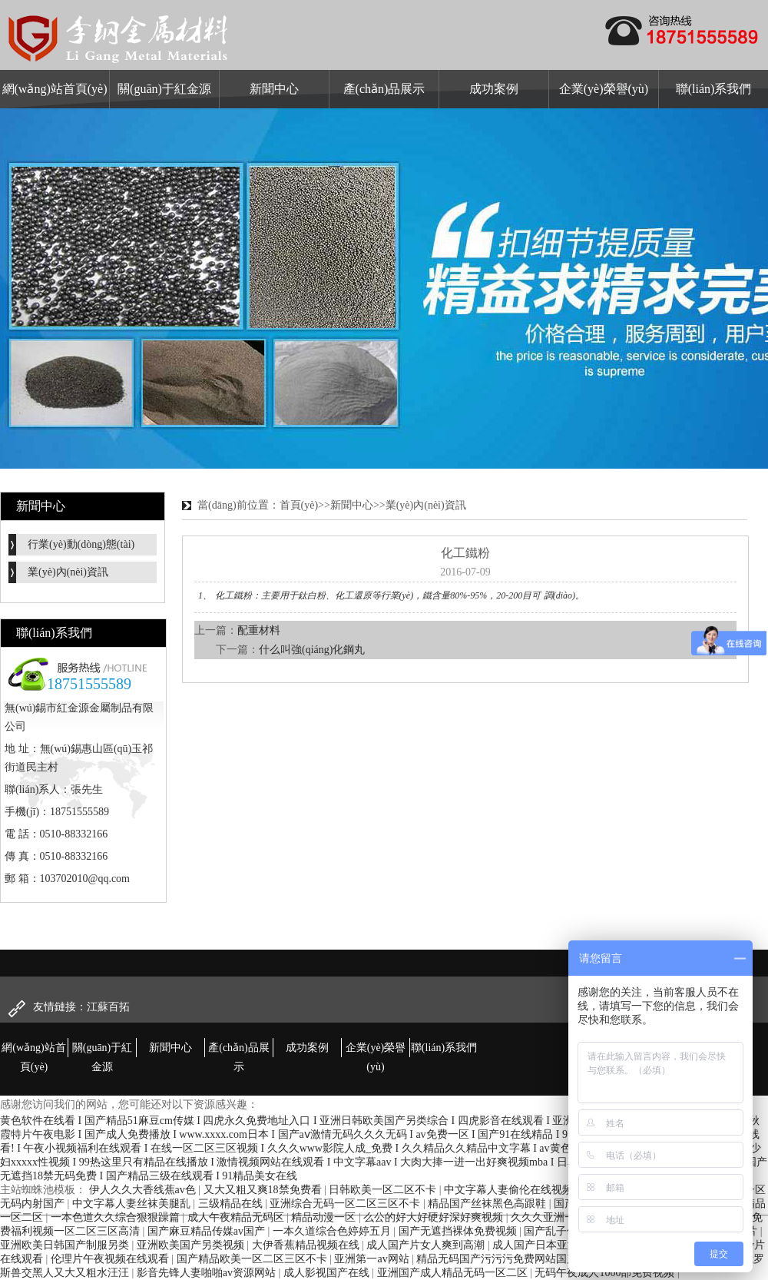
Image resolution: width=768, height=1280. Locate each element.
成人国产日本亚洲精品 (547, 1245)
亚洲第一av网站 (373, 1259)
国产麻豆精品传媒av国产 (207, 1231)
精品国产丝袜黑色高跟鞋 (488, 1203)
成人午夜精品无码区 (237, 1217)
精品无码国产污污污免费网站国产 (498, 1259)
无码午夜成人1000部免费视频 (606, 1272)
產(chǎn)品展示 (384, 88)
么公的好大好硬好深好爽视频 (434, 1217)
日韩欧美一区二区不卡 (384, 1189)
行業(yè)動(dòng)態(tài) (81, 544)
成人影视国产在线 (327, 1272)
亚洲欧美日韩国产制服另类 (66, 1245)
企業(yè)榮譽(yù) (603, 88)
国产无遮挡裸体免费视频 (459, 1231)
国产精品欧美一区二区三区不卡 (253, 1259)
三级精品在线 (232, 1203)
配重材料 (258, 630)
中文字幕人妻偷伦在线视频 (510, 1189)
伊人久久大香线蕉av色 (144, 1189)
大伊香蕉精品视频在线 (307, 1245)
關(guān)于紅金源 (164, 88)
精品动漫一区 (325, 1217)
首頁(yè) (299, 505)
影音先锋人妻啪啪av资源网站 (208, 1272)
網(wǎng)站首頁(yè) (55, 88)
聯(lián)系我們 (714, 88)
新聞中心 (274, 88)
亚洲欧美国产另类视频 (192, 1245)
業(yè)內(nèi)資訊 (68, 572)
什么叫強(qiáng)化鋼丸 (312, 649)
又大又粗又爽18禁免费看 (264, 1189)
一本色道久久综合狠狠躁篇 (117, 1217)
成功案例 (493, 88)
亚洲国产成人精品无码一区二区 (454, 1272)
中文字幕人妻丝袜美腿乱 (133, 1203)
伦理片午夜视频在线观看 (111, 1259)
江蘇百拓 (108, 1007)
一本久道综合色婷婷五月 (333, 1231)
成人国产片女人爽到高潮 (427, 1245)
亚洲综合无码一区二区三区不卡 (346, 1203)
